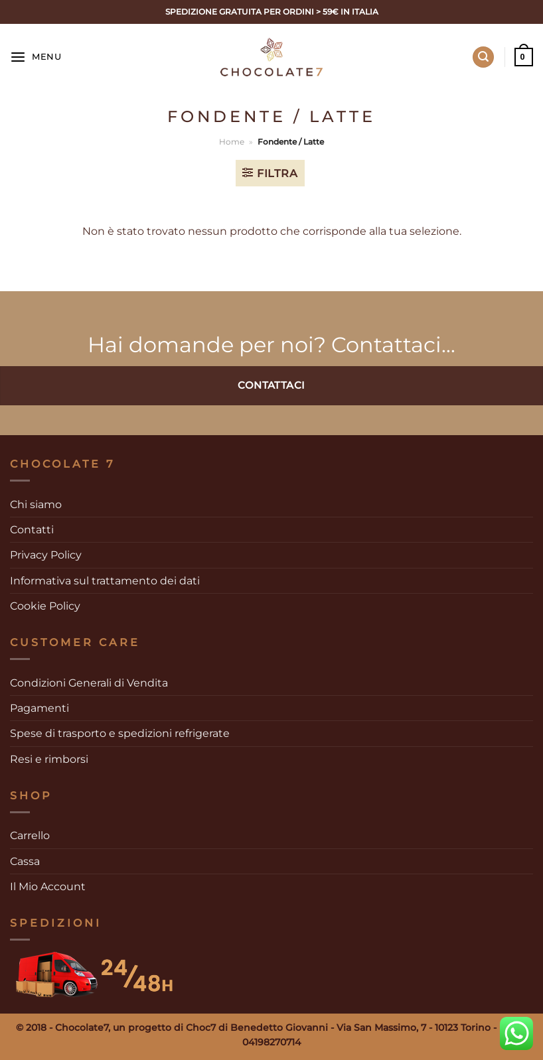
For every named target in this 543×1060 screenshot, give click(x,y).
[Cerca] (483, 57)
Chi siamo (36, 504)
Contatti (32, 529)
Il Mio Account (48, 886)
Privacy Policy (46, 555)
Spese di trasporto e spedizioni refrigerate (120, 733)
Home (231, 142)
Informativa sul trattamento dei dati (105, 580)
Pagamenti (39, 708)
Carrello (30, 835)
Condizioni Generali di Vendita (89, 683)
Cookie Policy (45, 606)
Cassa (25, 861)
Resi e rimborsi (49, 759)
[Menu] (36, 57)
